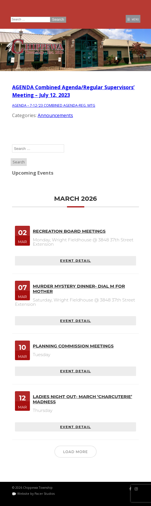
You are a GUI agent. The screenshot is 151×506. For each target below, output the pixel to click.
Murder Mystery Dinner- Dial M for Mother (79, 288)
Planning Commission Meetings (73, 346)
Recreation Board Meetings (69, 231)
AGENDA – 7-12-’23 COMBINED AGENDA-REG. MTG (54, 105)
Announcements (55, 115)
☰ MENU (133, 19)
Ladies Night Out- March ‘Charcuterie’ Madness (82, 399)
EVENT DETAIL (75, 261)
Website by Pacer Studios (36, 494)
